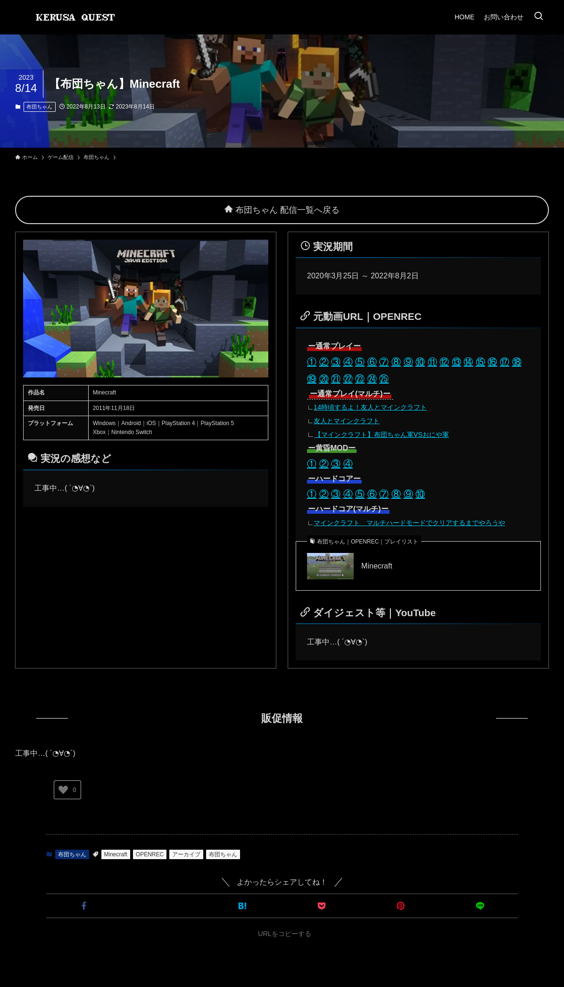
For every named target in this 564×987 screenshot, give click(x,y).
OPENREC (150, 854)
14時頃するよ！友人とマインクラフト (370, 407)
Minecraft (376, 566)
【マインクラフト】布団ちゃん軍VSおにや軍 (382, 434)
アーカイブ (186, 854)
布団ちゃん (39, 106)
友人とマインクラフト (347, 421)
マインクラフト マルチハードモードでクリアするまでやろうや (409, 523)
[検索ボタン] (538, 17)
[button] (84, 906)
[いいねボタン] (63, 790)
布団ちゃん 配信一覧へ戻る (282, 210)
